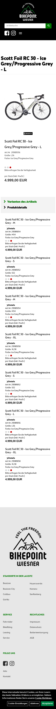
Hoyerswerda (36, 583)
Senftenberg (35, 594)
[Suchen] (49, 25)
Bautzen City (9, 589)
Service (6, 638)
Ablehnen (34, 703)
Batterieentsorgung (39, 632)
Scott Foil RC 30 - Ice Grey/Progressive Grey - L (27, 64)
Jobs (5, 671)
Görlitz (6, 599)
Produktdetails (15, 208)
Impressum (35, 622)
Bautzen (7, 583)
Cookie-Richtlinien (43, 698)
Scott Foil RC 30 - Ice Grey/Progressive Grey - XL (27, 336)
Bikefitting (7, 627)
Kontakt (6, 676)
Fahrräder (8, 622)
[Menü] (20, 33)
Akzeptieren (47, 703)
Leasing (6, 632)
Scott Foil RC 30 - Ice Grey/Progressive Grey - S (27, 259)
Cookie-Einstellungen (17, 703)
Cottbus (6, 594)
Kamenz (33, 589)
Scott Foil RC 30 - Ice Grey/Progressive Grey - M (27, 221)
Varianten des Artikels (20, 202)
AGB (32, 638)
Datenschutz (36, 627)
